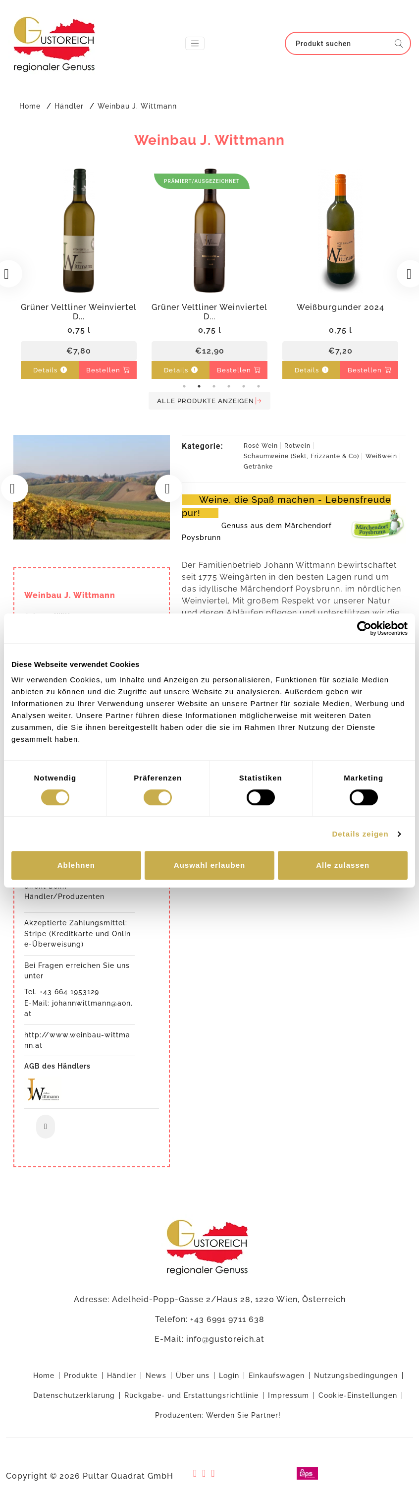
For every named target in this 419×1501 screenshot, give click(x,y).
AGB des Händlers (57, 1266)
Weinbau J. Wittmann (137, 106)
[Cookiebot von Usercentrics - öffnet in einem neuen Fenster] (364, 628)
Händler (69, 106)
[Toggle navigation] (195, 43)
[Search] (342, 43)
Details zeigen (360, 834)
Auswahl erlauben (209, 865)
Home (30, 106)
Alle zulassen (342, 865)
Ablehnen (76, 865)
